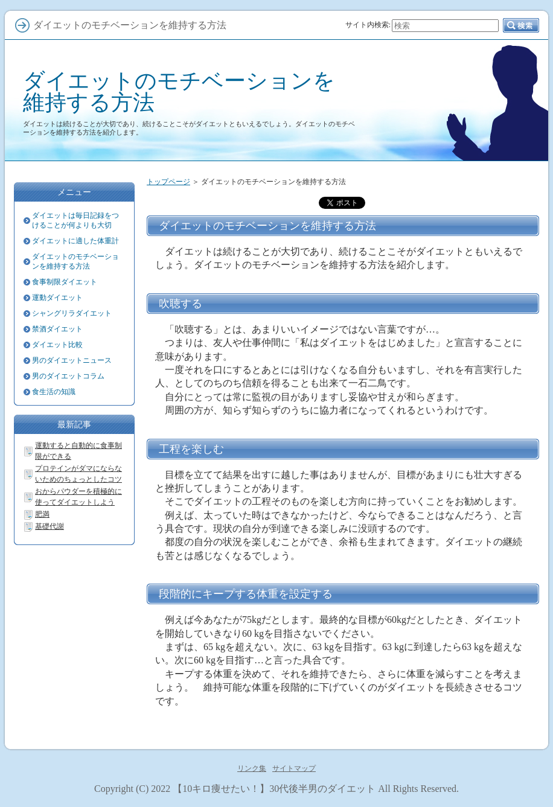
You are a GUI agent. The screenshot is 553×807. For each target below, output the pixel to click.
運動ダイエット (57, 297)
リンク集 (251, 768)
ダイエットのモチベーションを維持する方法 (179, 91)
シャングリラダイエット (72, 313)
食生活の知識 (53, 392)
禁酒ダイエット (57, 329)
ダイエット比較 (57, 344)
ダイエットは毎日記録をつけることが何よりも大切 (75, 220)
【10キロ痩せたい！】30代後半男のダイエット (274, 788)
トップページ (168, 181)
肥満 (42, 514)
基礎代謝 (49, 526)
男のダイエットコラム (68, 376)
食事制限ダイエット (64, 282)
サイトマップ (294, 768)
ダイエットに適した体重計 (75, 241)
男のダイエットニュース (72, 360)
